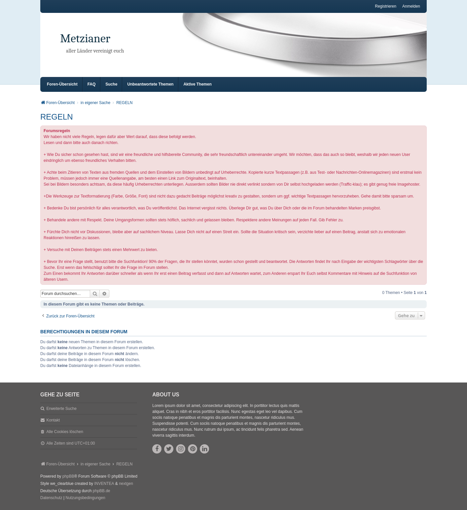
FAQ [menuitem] (92, 84)
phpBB (68, 476)
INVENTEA (104, 483)
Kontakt (53, 420)
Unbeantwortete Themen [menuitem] (150, 84)
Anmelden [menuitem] (411, 6)
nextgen (126, 483)
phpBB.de (101, 491)
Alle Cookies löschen (64, 431)
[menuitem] (51, 498)
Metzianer (85, 38)
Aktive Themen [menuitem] (197, 84)
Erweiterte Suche (61, 408)
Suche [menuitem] (111, 84)
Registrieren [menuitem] (385, 6)
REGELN (56, 116)
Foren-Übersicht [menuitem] (62, 84)
